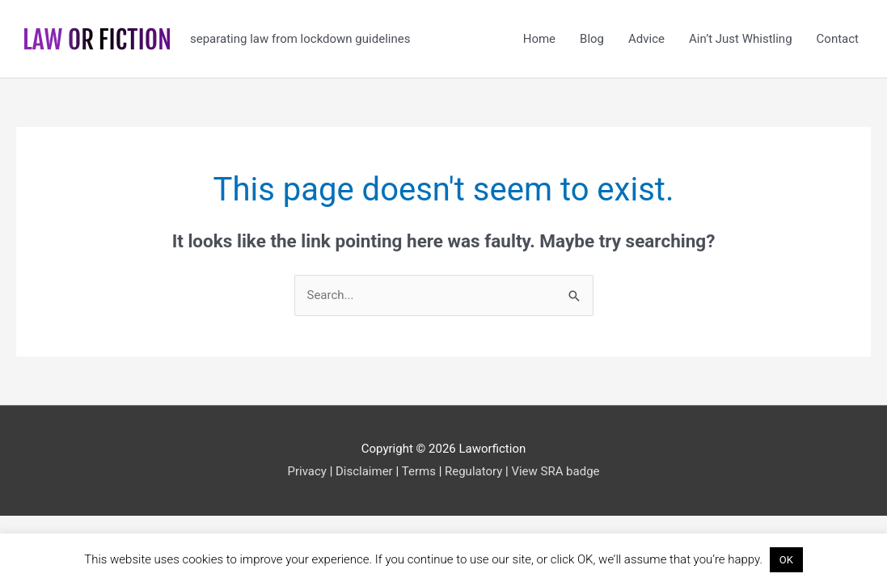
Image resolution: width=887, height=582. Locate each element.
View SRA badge (555, 471)
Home (539, 39)
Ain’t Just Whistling (740, 39)
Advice (646, 39)
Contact (838, 39)
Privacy (306, 471)
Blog (592, 39)
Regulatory (473, 471)
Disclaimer (364, 471)
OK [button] (786, 560)
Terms (419, 471)
